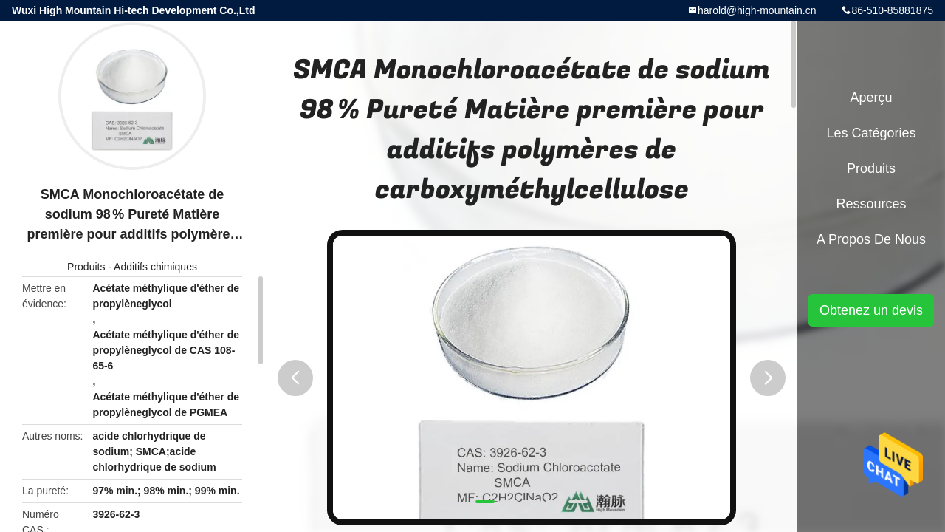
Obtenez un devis (871, 310)
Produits (86, 267)
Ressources (871, 204)
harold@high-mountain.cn (757, 10)
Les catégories (870, 133)
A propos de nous (871, 239)
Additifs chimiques (155, 267)
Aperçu (871, 97)
